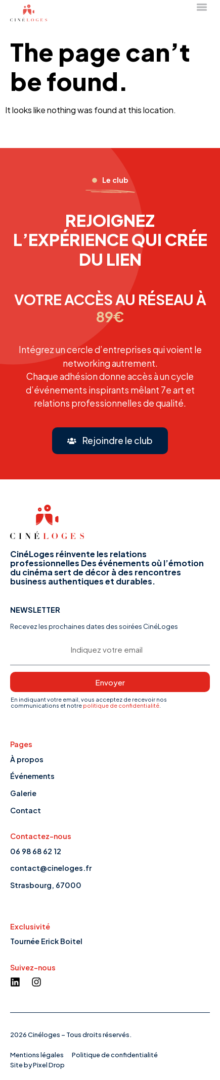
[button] (110, 441)
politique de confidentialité (121, 705)
